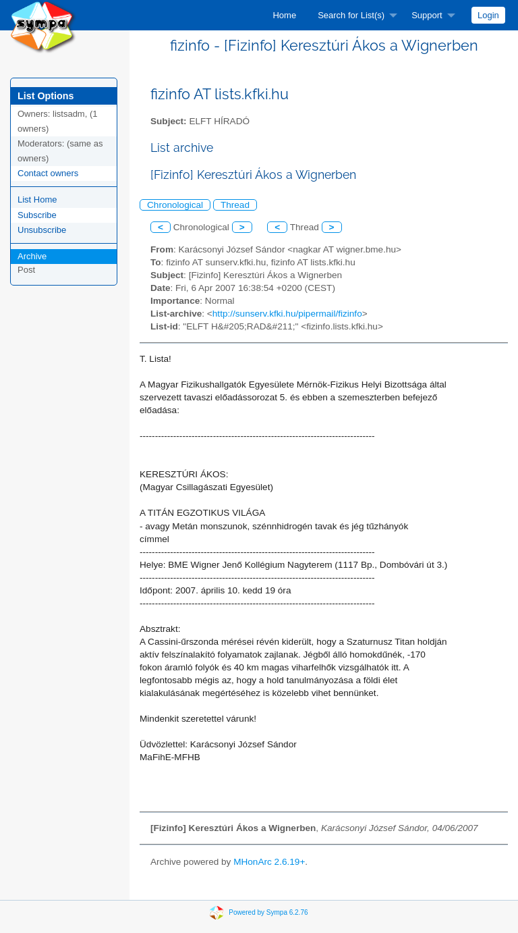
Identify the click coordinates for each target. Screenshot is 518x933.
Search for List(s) (351, 15)
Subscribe (37, 215)
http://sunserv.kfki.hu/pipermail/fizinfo (287, 314)
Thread (235, 205)
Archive (32, 256)
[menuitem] (284, 15)
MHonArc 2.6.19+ (269, 862)
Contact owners (48, 173)
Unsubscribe (42, 230)
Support (426, 15)
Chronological (175, 205)
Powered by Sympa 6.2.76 (268, 912)
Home (284, 15)
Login (488, 15)
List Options (46, 95)
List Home (37, 199)
